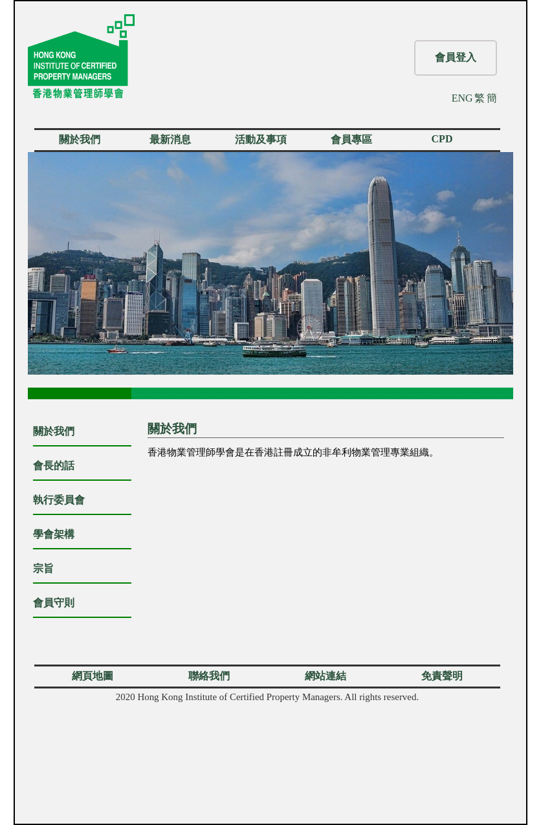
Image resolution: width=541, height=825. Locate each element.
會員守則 (53, 602)
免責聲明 (442, 675)
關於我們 (79, 139)
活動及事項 (261, 139)
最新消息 (170, 139)
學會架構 (53, 534)
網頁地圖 (92, 675)
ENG (462, 98)
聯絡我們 (209, 675)
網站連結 (325, 675)
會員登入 (455, 57)
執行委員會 (59, 499)
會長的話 (53, 465)
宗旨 (43, 568)
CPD (442, 138)
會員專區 (351, 139)
